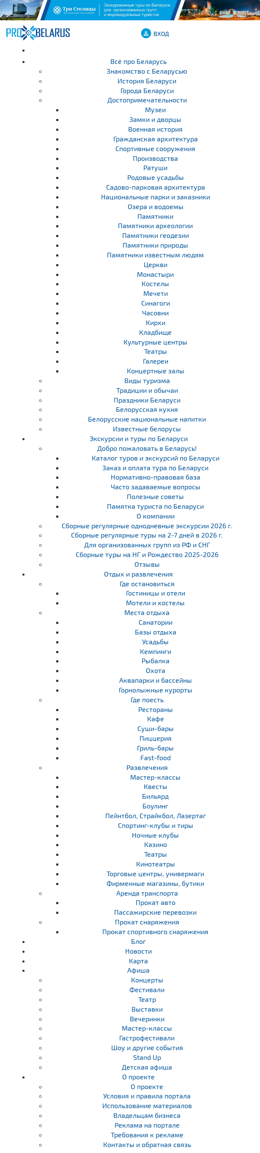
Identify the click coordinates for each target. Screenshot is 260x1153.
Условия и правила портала (147, 1096)
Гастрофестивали (147, 1038)
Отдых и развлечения (138, 574)
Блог (138, 941)
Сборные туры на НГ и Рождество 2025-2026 (147, 554)
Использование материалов (147, 1105)
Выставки (147, 1009)
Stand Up (147, 1057)
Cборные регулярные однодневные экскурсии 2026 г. (147, 525)
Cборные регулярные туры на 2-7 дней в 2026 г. (147, 535)
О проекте (138, 1077)
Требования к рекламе (147, 1135)
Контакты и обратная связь (147, 1144)
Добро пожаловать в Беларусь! (147, 448)
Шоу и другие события (147, 1047)
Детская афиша (147, 1067)
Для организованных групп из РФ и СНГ (147, 545)
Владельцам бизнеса (147, 1115)
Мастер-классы (147, 1028)
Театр (147, 999)
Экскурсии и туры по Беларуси (139, 438)
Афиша (138, 970)
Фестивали (146, 989)
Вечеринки (147, 1019)
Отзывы (147, 564)
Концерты (147, 980)
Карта (138, 961)
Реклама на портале (147, 1125)
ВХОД (161, 33)
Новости (138, 951)
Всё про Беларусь (138, 61)
